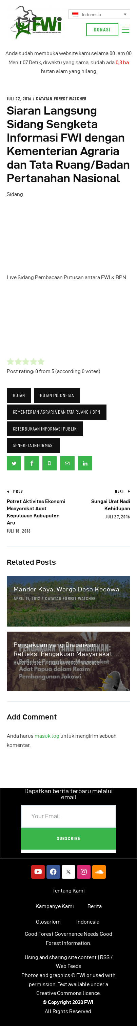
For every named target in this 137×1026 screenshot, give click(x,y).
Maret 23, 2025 (29, 663)
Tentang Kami (69, 891)
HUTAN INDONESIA (57, 395)
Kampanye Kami (55, 906)
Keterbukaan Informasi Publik (45, 429)
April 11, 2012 (27, 598)
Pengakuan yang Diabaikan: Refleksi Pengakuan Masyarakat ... (66, 649)
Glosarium (48, 922)
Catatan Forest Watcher (61, 98)
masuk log (47, 736)
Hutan (19, 395)
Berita (94, 906)
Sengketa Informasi (33, 445)
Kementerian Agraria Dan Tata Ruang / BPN (56, 412)
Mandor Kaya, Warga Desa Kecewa (67, 589)
